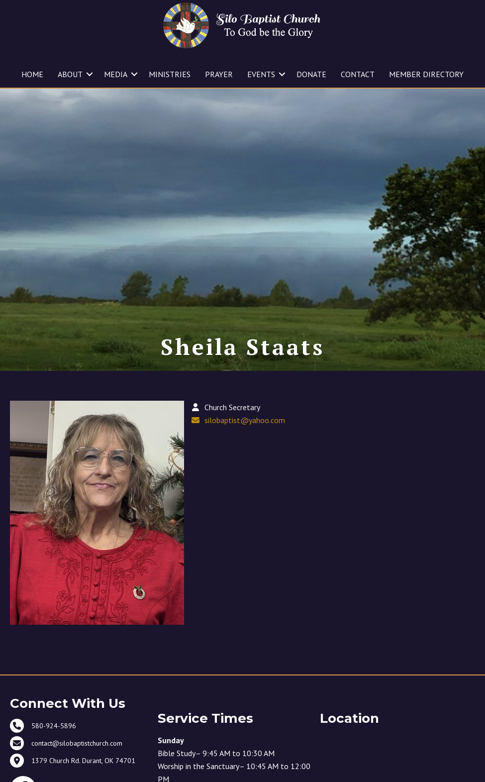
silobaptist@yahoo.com (244, 450)
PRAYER (219, 74)
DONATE (311, 74)
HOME (32, 74)
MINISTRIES (170, 74)
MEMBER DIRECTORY (426, 74)
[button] (90, 74)
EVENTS (261, 74)
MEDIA (115, 74)
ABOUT (70, 74)
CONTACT (358, 74)
